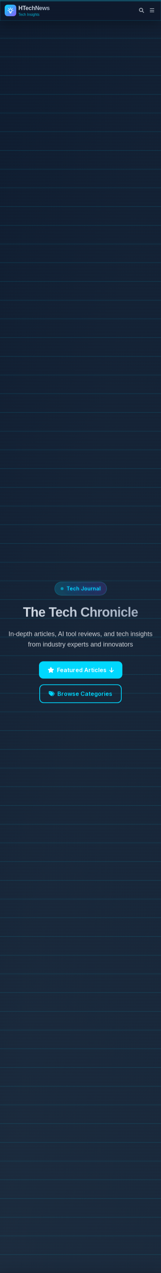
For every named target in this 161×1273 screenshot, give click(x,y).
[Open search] (141, 10)
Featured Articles (81, 671)
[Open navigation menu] (152, 10)
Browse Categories (80, 695)
